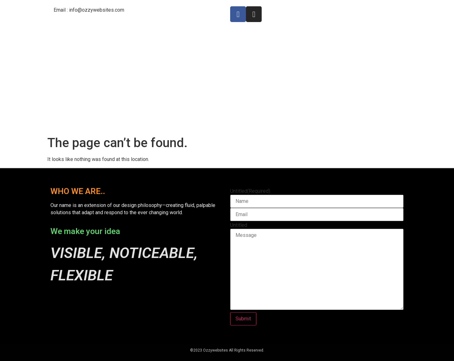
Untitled (250, 191)
